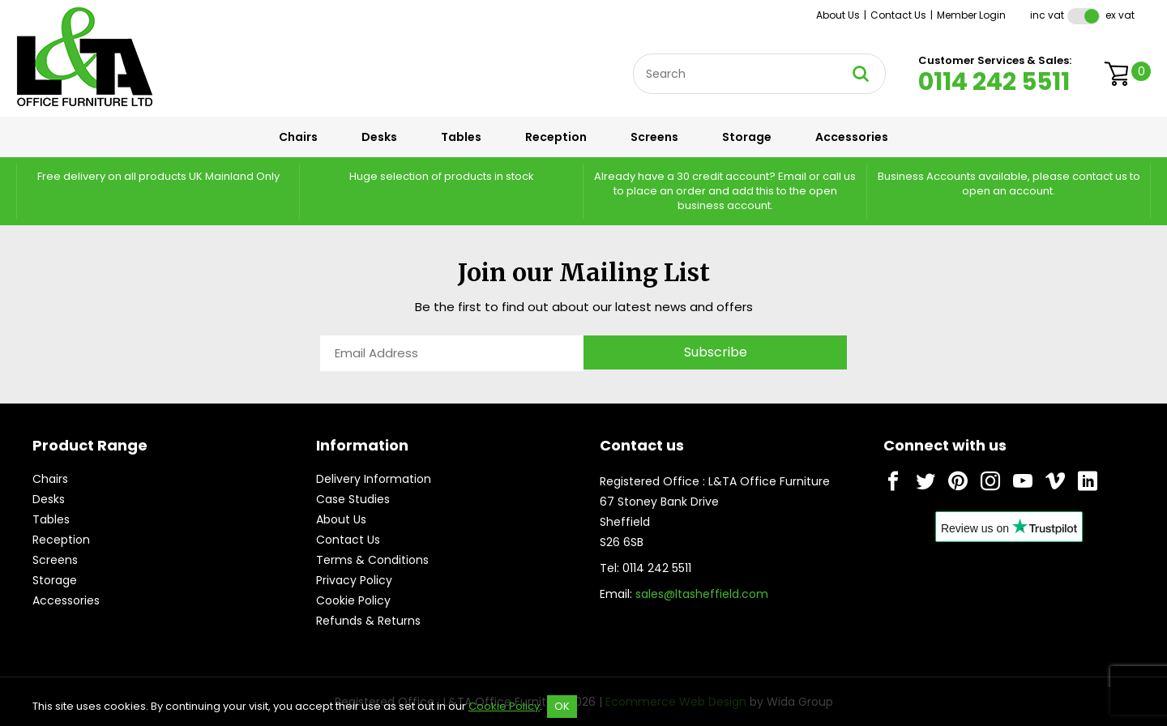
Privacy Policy (354, 580)
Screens (654, 137)
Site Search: (633, 53)
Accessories (851, 137)
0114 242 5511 (994, 82)
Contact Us (898, 15)
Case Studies (353, 499)
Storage (747, 137)
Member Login (971, 15)
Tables (461, 137)
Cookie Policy (353, 600)
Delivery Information (373, 479)
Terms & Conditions (372, 560)
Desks (379, 137)
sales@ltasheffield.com (701, 594)
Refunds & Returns (368, 621)
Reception (556, 137)
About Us (838, 15)
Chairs (298, 137)
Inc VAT (1047, 15)
